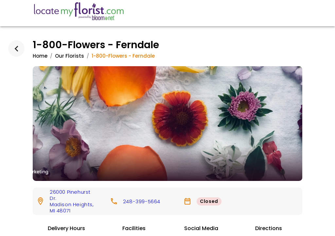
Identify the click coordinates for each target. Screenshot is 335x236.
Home (40, 55)
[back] (16, 48)
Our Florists (69, 55)
